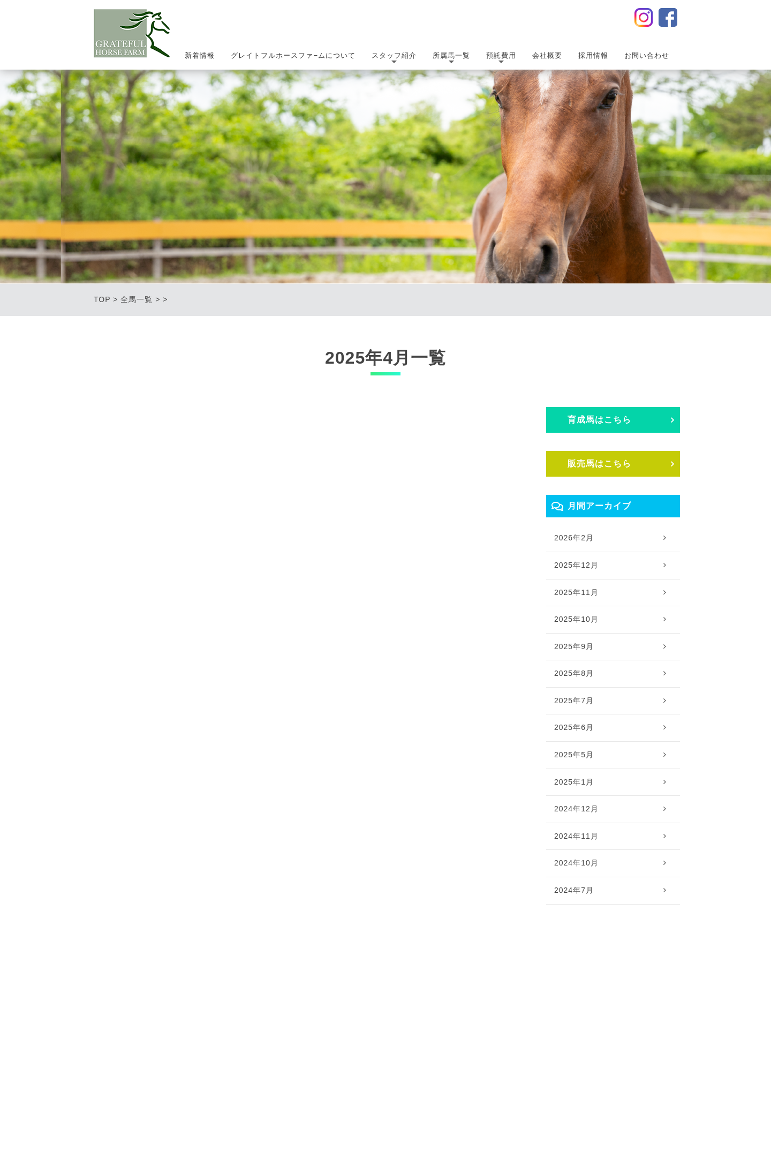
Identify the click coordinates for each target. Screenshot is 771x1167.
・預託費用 (462, 1002)
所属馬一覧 (451, 59)
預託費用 (501, 59)
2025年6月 (574, 727)
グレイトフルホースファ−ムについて (293, 55)
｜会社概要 (536, 986)
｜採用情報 (589, 986)
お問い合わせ (646, 55)
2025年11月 (576, 592)
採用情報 (593, 55)
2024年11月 (576, 836)
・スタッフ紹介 (319, 1002)
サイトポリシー (442, 1098)
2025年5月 (574, 754)
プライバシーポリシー (341, 1098)
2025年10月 (576, 619)
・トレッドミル (470, 1049)
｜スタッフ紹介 (313, 986)
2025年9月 (574, 646)
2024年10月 (576, 863)
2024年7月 (574, 890)
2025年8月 (574, 673)
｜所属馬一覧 (389, 986)
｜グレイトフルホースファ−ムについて (202, 986)
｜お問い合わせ (649, 986)
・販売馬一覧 (394, 1018)
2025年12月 (576, 565)
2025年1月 (574, 782)
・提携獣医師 (315, 1018)
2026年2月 (574, 537)
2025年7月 (574, 700)
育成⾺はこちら (599, 419)
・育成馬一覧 (394, 1002)
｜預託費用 (456, 986)
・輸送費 (458, 1018)
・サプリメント (470, 1033)
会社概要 (547, 55)
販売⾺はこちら (599, 463)
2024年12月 (576, 808)
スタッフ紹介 (394, 59)
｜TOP (106, 986)
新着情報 (200, 55)
